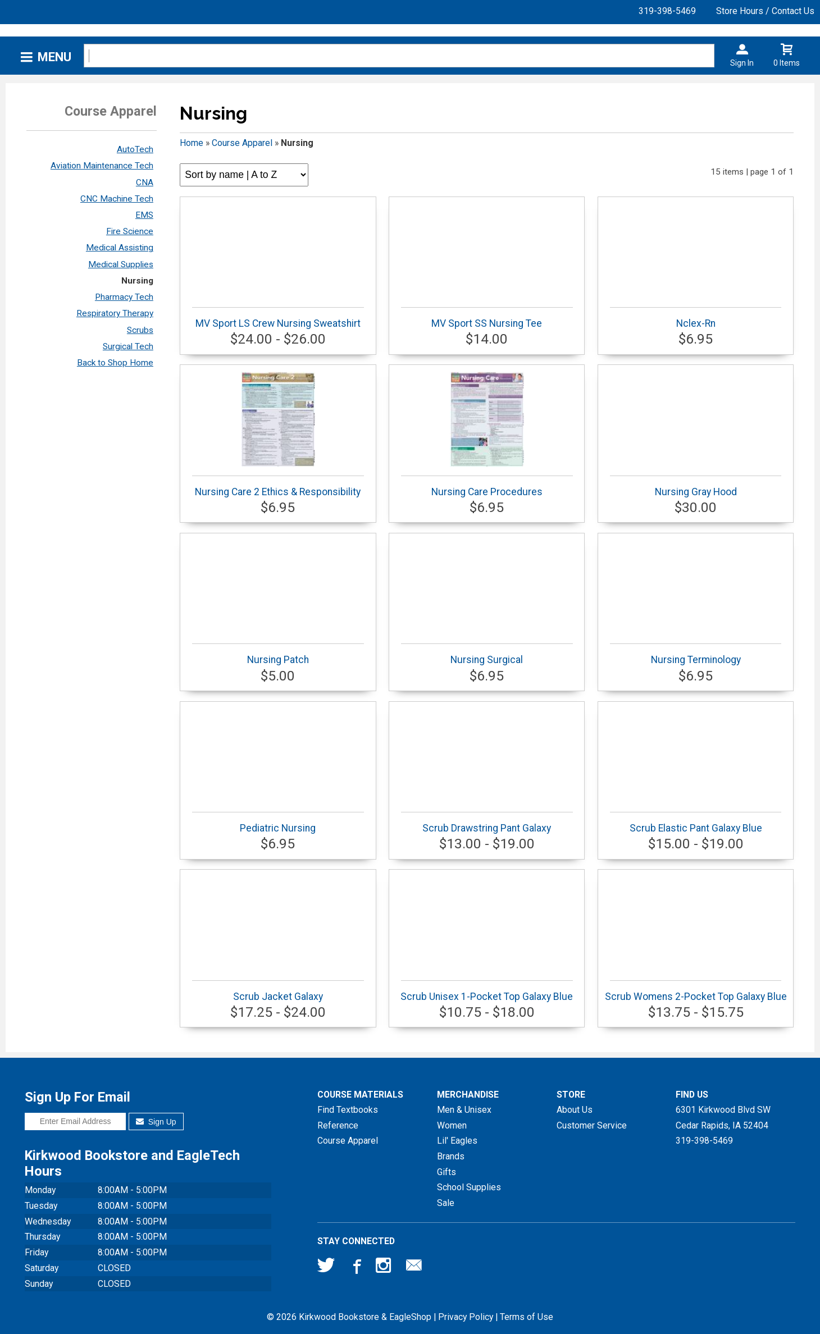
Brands (450, 1156)
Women (452, 1125)
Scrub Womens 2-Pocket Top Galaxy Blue (696, 991)
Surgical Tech (128, 346)
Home (191, 143)
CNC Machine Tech (116, 199)
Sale (445, 1203)
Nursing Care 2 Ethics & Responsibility (278, 434)
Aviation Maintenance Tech (102, 166)
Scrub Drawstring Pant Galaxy (487, 823)
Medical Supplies (120, 264)
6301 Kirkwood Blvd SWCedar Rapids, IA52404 (723, 1117)
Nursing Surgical (487, 654)
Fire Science (129, 231)
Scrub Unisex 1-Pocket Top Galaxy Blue (486, 991)
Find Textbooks (347, 1109)
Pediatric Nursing (278, 823)
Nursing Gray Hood (696, 486)
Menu (54, 57)
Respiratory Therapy (114, 313)
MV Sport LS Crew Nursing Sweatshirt (278, 318)
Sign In (742, 62)
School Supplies (469, 1187)
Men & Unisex (464, 1109)
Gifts (446, 1172)
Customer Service (592, 1125)
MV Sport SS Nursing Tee (487, 318)
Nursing (137, 281)
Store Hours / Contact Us (765, 11)
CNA (144, 182)
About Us (575, 1109)
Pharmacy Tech (124, 297)
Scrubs (140, 330)
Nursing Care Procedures (487, 434)
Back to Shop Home (115, 363)
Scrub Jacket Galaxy (278, 991)
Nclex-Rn (696, 318)
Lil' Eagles (457, 1140)
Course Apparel (242, 143)
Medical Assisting (119, 248)
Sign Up (156, 1121)
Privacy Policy (465, 1317)
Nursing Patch (278, 654)
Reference (337, 1125)
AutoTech (135, 149)
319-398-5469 (667, 11)
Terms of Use (526, 1317)
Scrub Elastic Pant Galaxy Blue (696, 823)
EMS (144, 215)
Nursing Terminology (696, 654)
